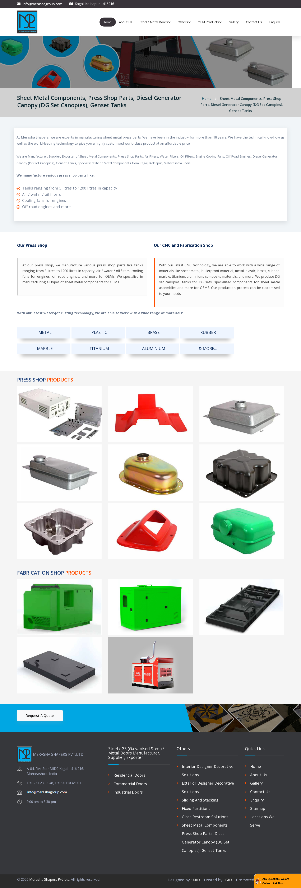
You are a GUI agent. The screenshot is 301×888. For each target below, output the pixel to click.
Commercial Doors (130, 781)
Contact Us (254, 20)
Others (184, 20)
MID (196, 876)
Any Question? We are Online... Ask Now (275, 881)
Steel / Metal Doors (155, 20)
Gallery (234, 20)
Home (107, 20)
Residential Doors (129, 772)
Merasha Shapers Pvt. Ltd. (49, 876)
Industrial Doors (128, 789)
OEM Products (209, 20)
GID (228, 876)
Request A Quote (40, 713)
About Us (125, 20)
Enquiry (274, 20)
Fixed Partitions (196, 805)
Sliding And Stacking (200, 797)
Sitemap (257, 805)
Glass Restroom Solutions (205, 814)
